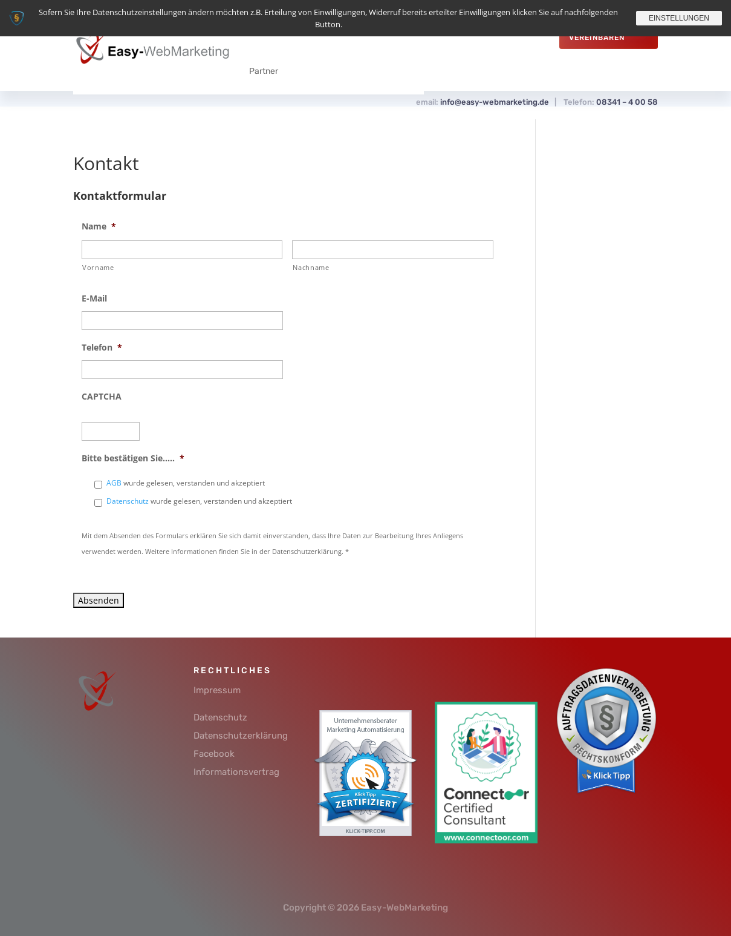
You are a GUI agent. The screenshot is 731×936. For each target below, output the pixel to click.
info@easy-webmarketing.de (494, 102)
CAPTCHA (102, 396)
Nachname (311, 267)
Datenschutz (127, 501)
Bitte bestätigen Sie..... (133, 458)
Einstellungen (679, 18)
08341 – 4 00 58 (627, 102)
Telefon (102, 347)
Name (99, 226)
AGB (114, 483)
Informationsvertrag (236, 771)
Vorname (98, 267)
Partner (263, 71)
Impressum (217, 690)
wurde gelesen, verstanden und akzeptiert (185, 483)
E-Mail (94, 298)
